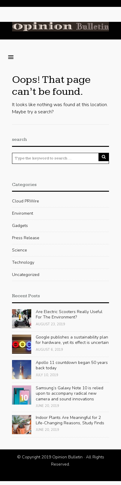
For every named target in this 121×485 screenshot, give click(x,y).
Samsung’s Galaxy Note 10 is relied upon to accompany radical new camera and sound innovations (69, 393)
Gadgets (20, 225)
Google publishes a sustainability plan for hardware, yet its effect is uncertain (72, 339)
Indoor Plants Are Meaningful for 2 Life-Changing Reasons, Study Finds (70, 420)
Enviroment (22, 213)
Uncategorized (25, 274)
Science (19, 250)
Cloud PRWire (25, 201)
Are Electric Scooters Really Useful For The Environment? (69, 314)
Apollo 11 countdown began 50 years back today (72, 365)
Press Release (25, 238)
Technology (23, 262)
